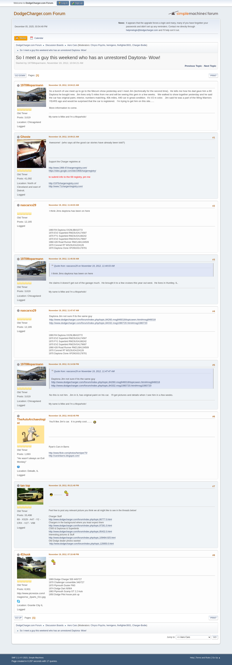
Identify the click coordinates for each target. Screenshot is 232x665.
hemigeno (111, 45)
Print (213, 75)
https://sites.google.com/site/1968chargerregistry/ (72, 171)
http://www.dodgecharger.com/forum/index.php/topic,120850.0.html (81, 543)
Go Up (18, 618)
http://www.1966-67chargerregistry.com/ (68, 168)
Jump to (171, 637)
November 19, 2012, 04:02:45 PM (64, 416)
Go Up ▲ (216, 658)
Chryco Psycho (98, 45)
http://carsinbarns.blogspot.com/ (64, 456)
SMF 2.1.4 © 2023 (20, 658)
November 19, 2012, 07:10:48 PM (64, 554)
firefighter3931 (124, 45)
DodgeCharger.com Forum (39, 13)
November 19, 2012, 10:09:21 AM (64, 137)
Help (192, 658)
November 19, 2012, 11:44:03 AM (64, 205)
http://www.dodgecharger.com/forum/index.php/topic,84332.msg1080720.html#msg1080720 (98, 323)
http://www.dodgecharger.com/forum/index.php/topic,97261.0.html (80, 525)
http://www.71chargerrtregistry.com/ (66, 186)
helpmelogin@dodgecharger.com (142, 30)
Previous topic (193, 66)
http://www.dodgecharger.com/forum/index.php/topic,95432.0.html (80, 531)
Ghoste (25, 136)
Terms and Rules (203, 658)
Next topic (210, 66)
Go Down (20, 75)
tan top (25, 485)
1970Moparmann (31, 85)
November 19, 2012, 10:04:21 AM (64, 85)
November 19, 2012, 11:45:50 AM (64, 259)
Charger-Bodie (139, 45)
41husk (25, 554)
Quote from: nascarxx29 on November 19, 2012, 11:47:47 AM (84, 371)
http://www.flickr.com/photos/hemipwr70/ (68, 453)
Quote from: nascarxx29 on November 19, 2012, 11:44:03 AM (84, 266)
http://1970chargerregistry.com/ (64, 183)
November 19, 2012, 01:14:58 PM (64, 364)
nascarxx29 (28, 205)
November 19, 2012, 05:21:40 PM (64, 485)
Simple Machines (36, 658)
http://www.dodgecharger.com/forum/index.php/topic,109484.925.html (82, 537)
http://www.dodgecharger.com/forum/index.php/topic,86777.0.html (80, 519)
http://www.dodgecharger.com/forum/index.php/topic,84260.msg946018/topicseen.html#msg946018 (102, 319)
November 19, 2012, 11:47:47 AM (64, 310)
